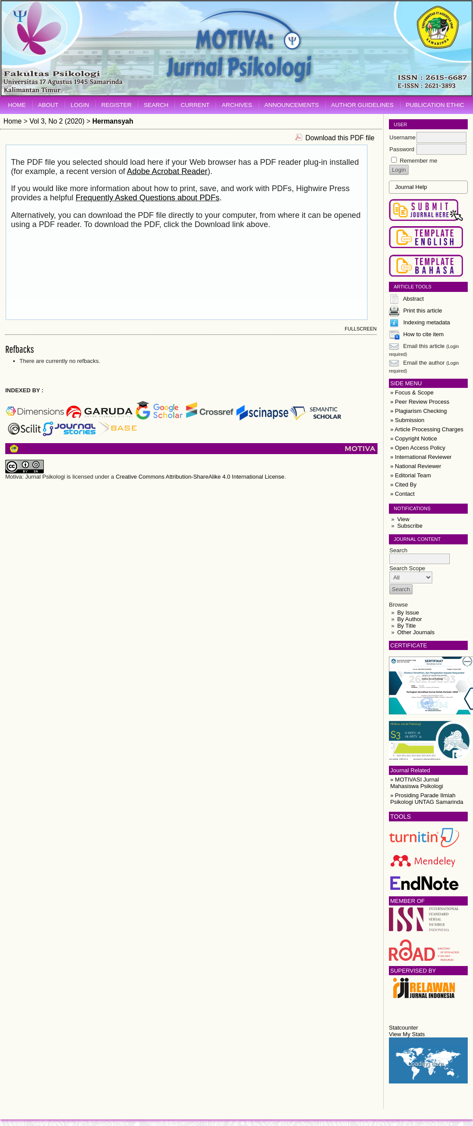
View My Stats (407, 1034)
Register (116, 105)
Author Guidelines (362, 105)
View (403, 519)
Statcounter (403, 1027)
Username (402, 137)
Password (401, 149)
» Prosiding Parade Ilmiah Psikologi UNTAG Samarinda (426, 798)
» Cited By (403, 484)
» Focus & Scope (412, 392)
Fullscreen (361, 328)
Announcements (292, 105)
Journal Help (411, 187)
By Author (409, 619)
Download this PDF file (339, 138)
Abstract (413, 298)
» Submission (407, 420)
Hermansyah (113, 121)
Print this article (422, 310)
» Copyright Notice (413, 438)
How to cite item (423, 334)
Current (194, 105)
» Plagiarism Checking (418, 411)
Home (17, 105)
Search (156, 105)
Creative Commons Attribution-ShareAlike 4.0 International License (200, 476)
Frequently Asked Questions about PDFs (148, 197)
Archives (237, 105)
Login (80, 105)
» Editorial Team (410, 475)
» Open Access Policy (417, 447)
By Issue (408, 612)
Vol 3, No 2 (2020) (57, 121)
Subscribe (410, 525)
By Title (406, 625)
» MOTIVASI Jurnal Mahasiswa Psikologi (416, 782)
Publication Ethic (435, 105)
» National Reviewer (415, 466)
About (48, 105)
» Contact (402, 493)
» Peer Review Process (419, 401)
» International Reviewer (421, 457)
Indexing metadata (426, 322)
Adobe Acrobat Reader (167, 171)
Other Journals (415, 632)
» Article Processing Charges (426, 429)
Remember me (419, 160)
